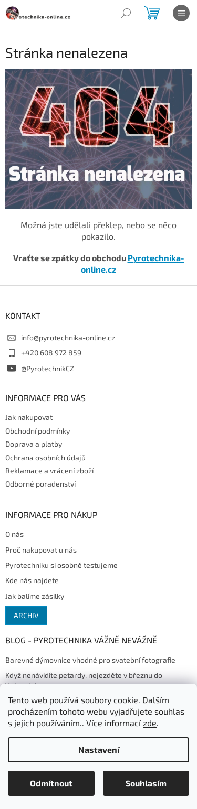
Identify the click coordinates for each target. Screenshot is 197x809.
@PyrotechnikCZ (47, 368)
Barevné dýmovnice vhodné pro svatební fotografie (90, 659)
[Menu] (181, 13)
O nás (14, 534)
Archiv (26, 615)
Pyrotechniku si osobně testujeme (61, 564)
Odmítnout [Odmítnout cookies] (51, 783)
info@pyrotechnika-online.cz (68, 337)
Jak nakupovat (29, 417)
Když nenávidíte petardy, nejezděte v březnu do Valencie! (83, 680)
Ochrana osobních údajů (45, 457)
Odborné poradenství (40, 483)
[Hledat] (126, 13)
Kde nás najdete (32, 580)
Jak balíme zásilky (34, 595)
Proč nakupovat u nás (41, 549)
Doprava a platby (33, 443)
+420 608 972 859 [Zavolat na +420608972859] (51, 352)
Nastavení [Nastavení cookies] (98, 749)
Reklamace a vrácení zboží (49, 470)
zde (150, 723)
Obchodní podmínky (37, 430)
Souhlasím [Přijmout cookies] (146, 783)
